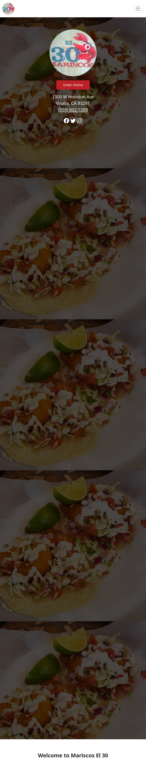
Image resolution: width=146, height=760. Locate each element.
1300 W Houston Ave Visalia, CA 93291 (73, 103)
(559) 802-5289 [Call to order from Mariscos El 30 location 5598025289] (73, 110)
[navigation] (73, 8)
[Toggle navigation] (138, 9)
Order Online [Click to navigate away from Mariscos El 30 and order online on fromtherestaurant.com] (73, 85)
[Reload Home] (8, 9)
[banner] (73, 378)
